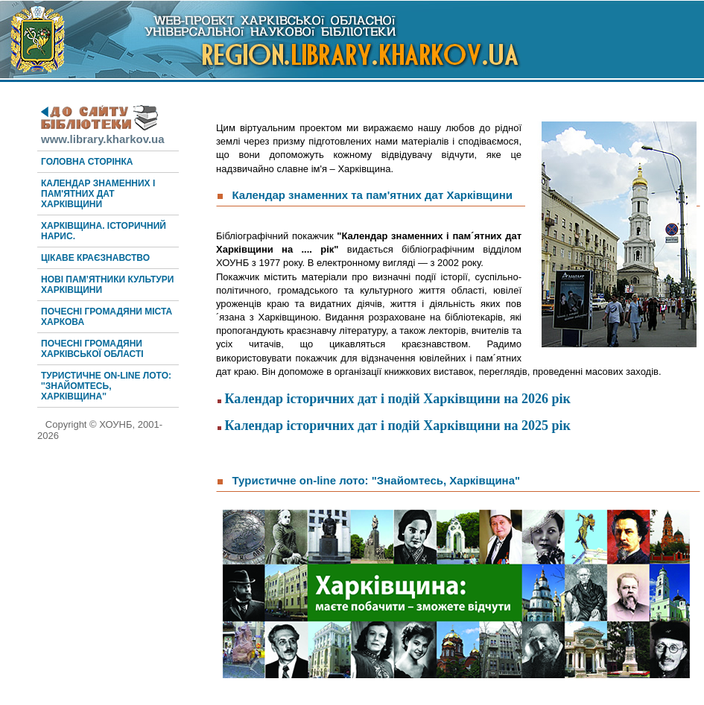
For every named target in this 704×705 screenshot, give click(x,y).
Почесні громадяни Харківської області (92, 348)
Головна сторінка (87, 162)
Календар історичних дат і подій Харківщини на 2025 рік (398, 425)
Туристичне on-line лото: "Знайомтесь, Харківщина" (376, 480)
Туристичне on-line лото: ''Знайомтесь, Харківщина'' (106, 386)
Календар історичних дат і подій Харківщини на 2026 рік (398, 398)
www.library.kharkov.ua (103, 132)
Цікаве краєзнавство (95, 258)
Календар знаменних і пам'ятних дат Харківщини (98, 193)
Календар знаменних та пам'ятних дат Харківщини (374, 195)
